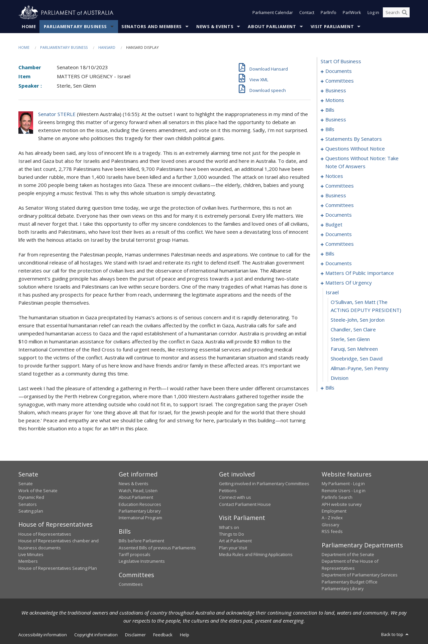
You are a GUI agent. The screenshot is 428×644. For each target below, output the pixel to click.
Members (28, 561)
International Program (140, 518)
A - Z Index (332, 518)
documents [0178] (338, 234)
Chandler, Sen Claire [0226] (353, 329)
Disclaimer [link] (135, 635)
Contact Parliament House (245, 504)
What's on (229, 527)
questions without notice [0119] (355, 148)
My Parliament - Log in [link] (343, 484)
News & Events (214, 26)
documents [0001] (338, 71)
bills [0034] (329, 129)
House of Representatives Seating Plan (57, 568)
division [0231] (339, 378)
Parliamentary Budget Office (350, 582)
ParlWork (352, 13)
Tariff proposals (134, 555)
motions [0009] (334, 100)
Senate (25, 484)
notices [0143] (334, 176)
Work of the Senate (38, 491)
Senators (27, 504)
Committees (131, 584)
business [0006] (335, 90)
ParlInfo (328, 13)
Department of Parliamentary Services (360, 575)
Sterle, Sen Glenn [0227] (350, 339)
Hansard (106, 47)
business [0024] (335, 119)
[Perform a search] (405, 13)
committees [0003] (339, 81)
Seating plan (30, 511)
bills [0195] (329, 253)
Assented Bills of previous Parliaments (157, 548)
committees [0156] (339, 205)
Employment (334, 511)
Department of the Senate (348, 555)
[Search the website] (396, 13)
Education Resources (140, 504)
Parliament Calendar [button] (272, 13)
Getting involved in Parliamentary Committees (264, 484)
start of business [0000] (341, 61)
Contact (306, 13)
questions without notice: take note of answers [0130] (362, 162)
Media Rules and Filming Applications (256, 555)
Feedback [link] (163, 635)
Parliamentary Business (75, 26)
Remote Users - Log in (343, 491)
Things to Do (231, 534)
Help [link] (184, 635)
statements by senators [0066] (353, 139)
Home (29, 26)
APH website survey (341, 504)
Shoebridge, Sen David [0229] (357, 358)
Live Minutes (30, 555)
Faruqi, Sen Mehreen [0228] (354, 349)
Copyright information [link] (96, 635)
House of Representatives (44, 534)
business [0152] (335, 195)
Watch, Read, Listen (138, 491)
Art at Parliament (235, 541)
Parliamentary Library (139, 511)
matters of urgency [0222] (348, 283)
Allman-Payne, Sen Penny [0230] (360, 368)
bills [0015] (329, 110)
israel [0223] (332, 292)
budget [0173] (333, 224)
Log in (373, 13)
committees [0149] (339, 186)
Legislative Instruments (142, 561)
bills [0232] (329, 388)
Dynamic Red (31, 498)
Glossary (330, 525)
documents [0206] (338, 263)
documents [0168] (338, 215)
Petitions (228, 491)
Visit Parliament (332, 26)
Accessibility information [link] (42, 635)
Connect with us (235, 498)
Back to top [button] (395, 635)
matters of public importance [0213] (359, 273)
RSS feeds (332, 532)
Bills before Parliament (141, 541)
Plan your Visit (233, 548)
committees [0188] (339, 244)
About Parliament (272, 26)
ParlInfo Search (337, 498)
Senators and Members (151, 26)
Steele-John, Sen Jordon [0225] (358, 320)
